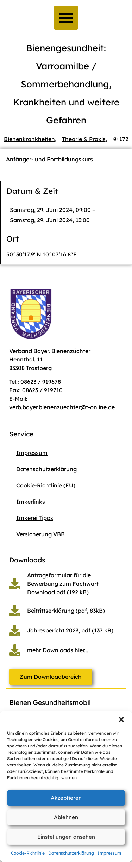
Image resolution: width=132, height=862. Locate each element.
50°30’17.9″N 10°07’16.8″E (41, 254)
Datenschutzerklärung (71, 853)
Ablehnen (66, 817)
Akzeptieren (66, 797)
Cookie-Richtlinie (28, 853)
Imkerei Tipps (34, 517)
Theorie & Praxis (84, 139)
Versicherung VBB (40, 534)
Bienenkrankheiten (29, 139)
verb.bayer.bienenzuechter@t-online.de (62, 407)
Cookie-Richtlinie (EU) (45, 485)
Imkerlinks (30, 501)
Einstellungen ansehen (66, 836)
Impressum (109, 853)
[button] (121, 719)
